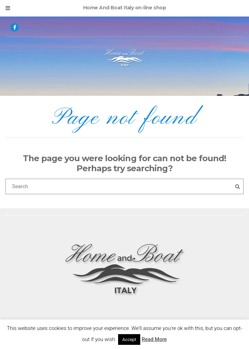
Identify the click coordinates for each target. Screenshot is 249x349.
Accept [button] (129, 339)
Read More (154, 339)
